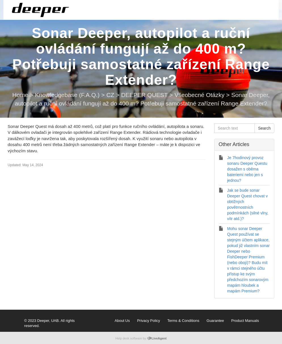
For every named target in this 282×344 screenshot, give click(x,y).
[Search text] (234, 128)
